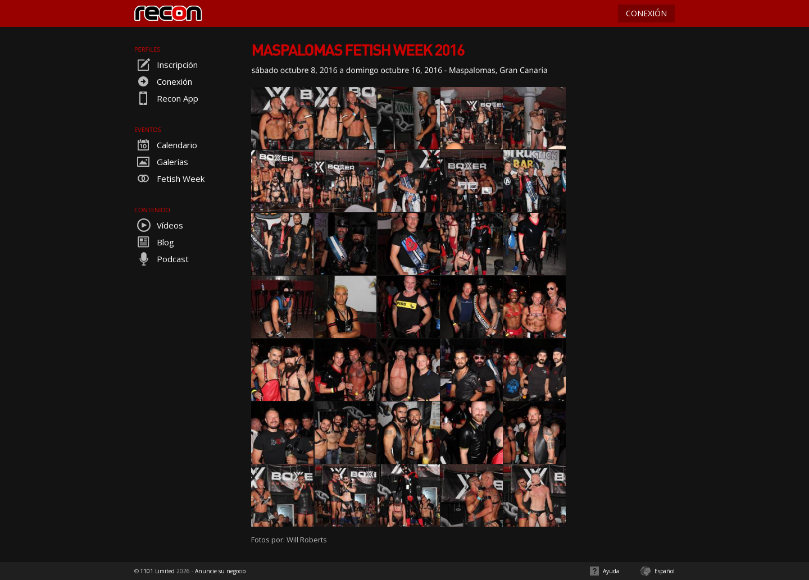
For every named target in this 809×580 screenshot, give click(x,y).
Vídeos (158, 225)
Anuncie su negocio (220, 571)
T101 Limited (157, 571)
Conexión (163, 81)
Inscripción (166, 64)
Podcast (161, 258)
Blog (154, 242)
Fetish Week (169, 178)
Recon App (166, 98)
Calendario (165, 144)
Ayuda (611, 571)
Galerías (161, 161)
